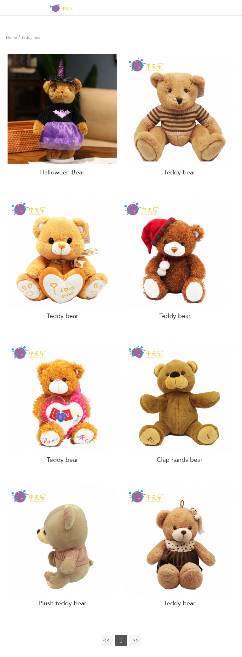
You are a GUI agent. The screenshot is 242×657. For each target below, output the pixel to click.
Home (11, 38)
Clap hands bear (180, 459)
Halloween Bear (62, 172)
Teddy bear (31, 38)
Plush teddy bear (62, 603)
